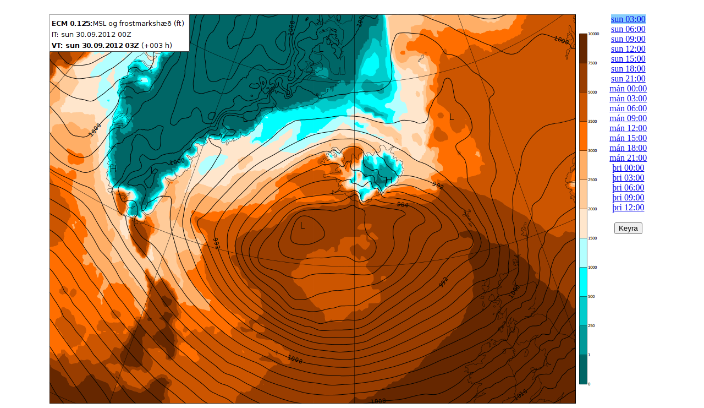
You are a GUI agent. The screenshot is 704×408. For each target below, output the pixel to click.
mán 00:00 (628, 88)
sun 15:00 (628, 58)
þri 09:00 (628, 197)
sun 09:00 (628, 38)
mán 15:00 (628, 138)
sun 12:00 (628, 48)
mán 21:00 (628, 157)
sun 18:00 (628, 68)
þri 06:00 (628, 187)
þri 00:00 (628, 167)
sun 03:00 (628, 19)
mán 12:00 (628, 128)
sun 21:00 (628, 78)
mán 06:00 (628, 108)
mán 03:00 (628, 98)
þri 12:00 (628, 207)
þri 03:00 (628, 177)
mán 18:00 (628, 148)
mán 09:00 (628, 118)
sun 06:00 (628, 29)
